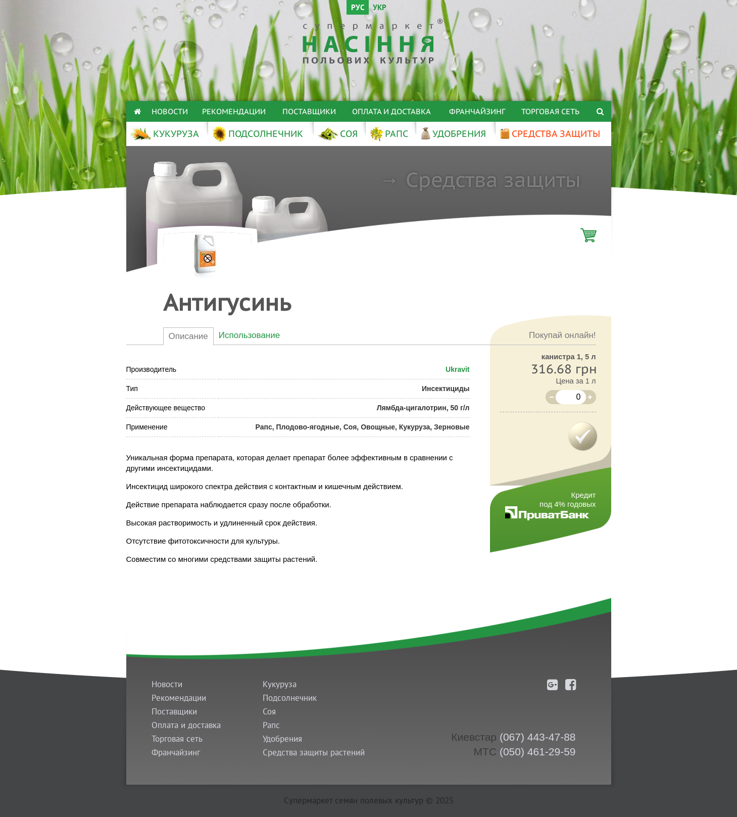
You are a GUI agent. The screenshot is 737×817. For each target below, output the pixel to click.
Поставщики (309, 111)
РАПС (388, 133)
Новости (170, 111)
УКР (379, 8)
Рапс (271, 725)
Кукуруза (280, 684)
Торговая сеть (550, 111)
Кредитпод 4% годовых (567, 499)
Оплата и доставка (391, 111)
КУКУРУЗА (164, 133)
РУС (357, 8)
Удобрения (282, 739)
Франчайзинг (477, 111)
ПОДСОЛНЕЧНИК (257, 133)
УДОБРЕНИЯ (453, 133)
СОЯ (337, 133)
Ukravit (457, 369)
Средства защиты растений (314, 752)
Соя (269, 711)
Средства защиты (493, 179)
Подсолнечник (290, 698)
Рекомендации (234, 111)
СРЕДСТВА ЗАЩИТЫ (549, 133)
